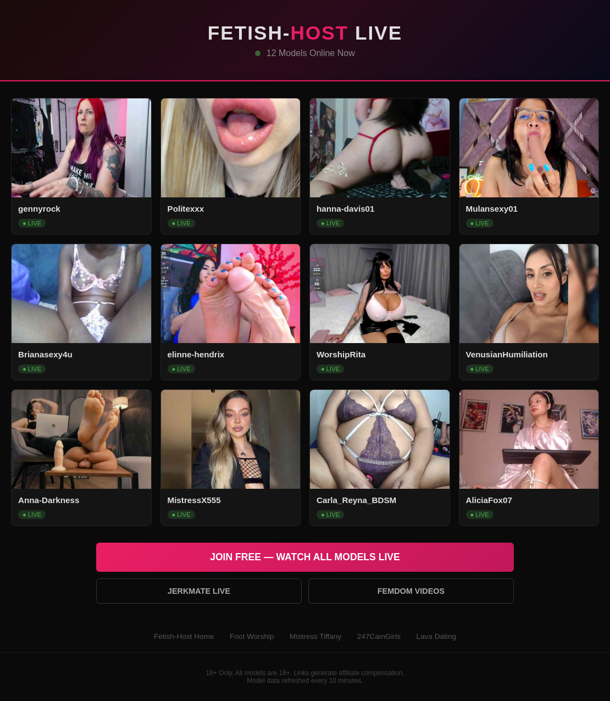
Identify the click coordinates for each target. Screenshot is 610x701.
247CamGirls (379, 636)
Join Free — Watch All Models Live (305, 556)
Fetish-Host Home (184, 636)
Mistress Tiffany (315, 636)
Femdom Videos (411, 591)
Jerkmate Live (199, 591)
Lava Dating (436, 636)
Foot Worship (252, 636)
